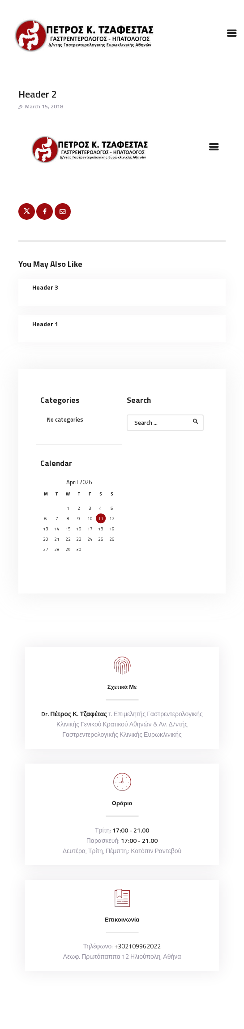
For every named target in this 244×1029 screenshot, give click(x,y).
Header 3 (45, 287)
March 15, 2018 (44, 106)
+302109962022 (137, 946)
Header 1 (45, 324)
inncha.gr (148, 1002)
